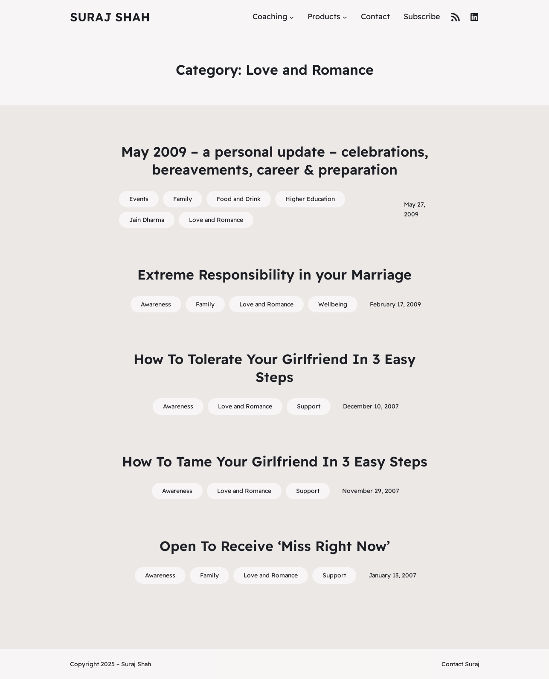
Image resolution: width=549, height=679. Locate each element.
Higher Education (310, 199)
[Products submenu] (345, 17)
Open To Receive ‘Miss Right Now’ (275, 545)
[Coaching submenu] (291, 17)
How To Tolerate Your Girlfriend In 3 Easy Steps (274, 367)
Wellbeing (332, 304)
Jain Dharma (146, 220)
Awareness (156, 304)
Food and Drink (239, 199)
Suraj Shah (110, 16)
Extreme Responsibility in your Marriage (274, 274)
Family (182, 199)
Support (308, 406)
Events (138, 199)
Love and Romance (216, 220)
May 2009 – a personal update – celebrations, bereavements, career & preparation (274, 160)
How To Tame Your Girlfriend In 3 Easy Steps (274, 461)
